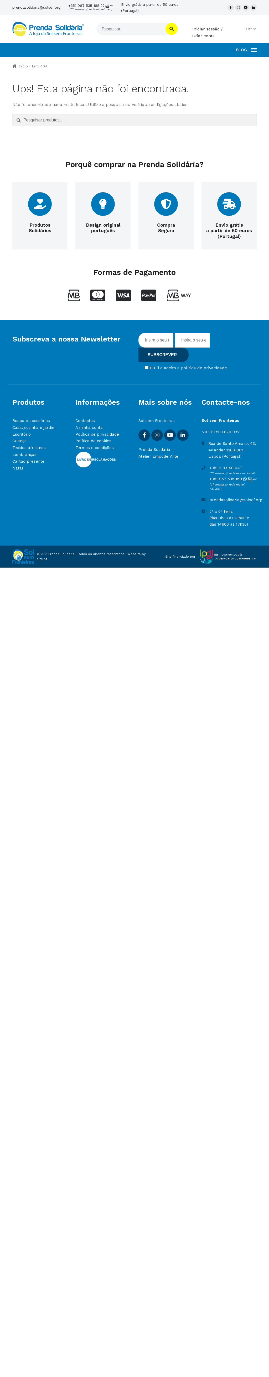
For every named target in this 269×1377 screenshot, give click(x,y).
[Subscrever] (163, 355)
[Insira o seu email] (192, 340)
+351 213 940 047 (225, 468)
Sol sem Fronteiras (156, 420)
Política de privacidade (97, 434)
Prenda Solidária (154, 449)
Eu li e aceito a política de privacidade (188, 367)
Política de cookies (93, 441)
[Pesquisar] (130, 29)
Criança (19, 441)
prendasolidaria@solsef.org (36, 7)
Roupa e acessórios (31, 420)
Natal (17, 468)
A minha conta (89, 427)
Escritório (21, 434)
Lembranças (24, 454)
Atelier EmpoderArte (158, 456)
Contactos (85, 420)
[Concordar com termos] (146, 367)
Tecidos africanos (29, 447)
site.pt (42, 559)
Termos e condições (94, 447)
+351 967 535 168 (91, 8)
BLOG (241, 49)
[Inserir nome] (155, 340)
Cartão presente (28, 461)
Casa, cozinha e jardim (33, 427)
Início (23, 66)
